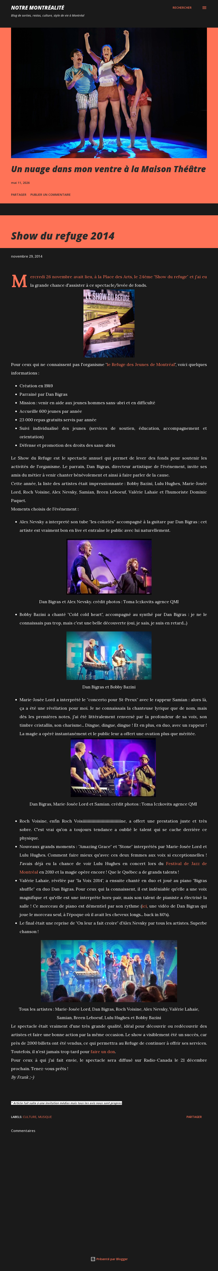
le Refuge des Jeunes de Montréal (141, 364)
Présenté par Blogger (109, 1259)
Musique (45, 1117)
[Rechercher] (182, 7)
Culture (29, 1117)
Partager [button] (18, 195)
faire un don (103, 1051)
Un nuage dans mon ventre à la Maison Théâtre (108, 169)
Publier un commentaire (50, 195)
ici (144, 906)
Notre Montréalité (37, 7)
